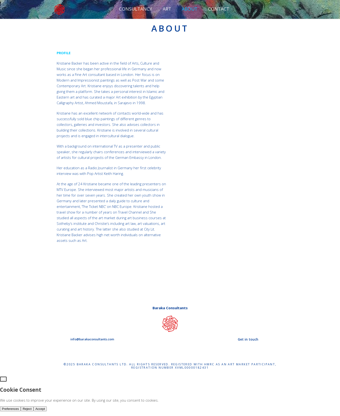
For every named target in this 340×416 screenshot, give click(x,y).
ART (167, 9)
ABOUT (189, 9)
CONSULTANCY (135, 9)
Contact (218, 9)
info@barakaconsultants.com (92, 339)
